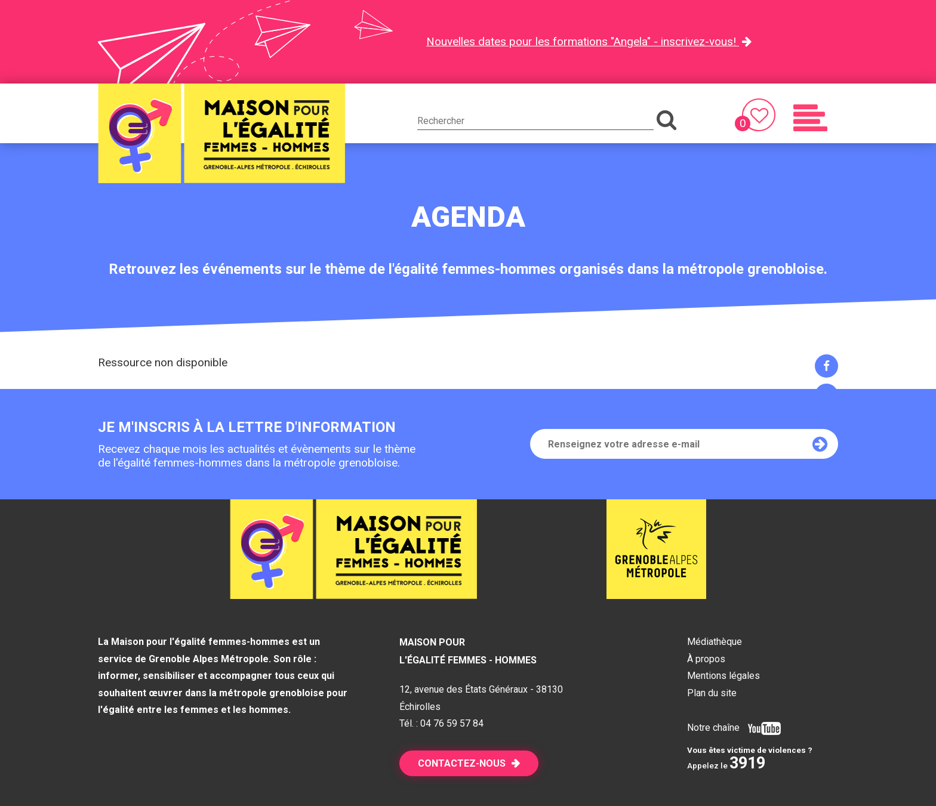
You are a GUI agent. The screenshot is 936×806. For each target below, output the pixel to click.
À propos (706, 659)
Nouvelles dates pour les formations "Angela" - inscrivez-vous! (582, 41)
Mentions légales (723, 675)
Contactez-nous (462, 763)
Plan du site (712, 693)
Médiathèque (714, 641)
